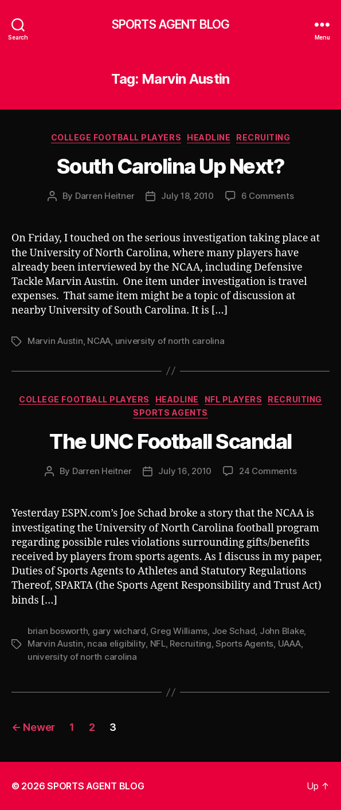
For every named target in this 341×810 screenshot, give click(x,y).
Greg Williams (178, 630)
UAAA (289, 643)
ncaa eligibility (116, 643)
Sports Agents (170, 412)
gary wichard (119, 630)
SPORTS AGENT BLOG (170, 24)
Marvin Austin (55, 340)
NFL (158, 643)
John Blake (282, 630)
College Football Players (116, 137)
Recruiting (263, 137)
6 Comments (267, 195)
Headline (208, 137)
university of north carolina (170, 340)
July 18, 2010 (187, 195)
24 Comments (267, 470)
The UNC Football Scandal (170, 441)
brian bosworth (58, 630)
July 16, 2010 (184, 470)
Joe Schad (234, 630)
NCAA (99, 340)
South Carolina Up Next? (171, 166)
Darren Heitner (104, 195)
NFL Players (233, 399)
